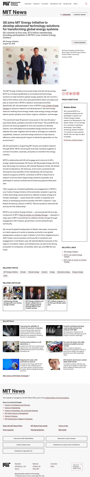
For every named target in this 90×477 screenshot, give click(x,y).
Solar (5, 266)
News (52, 457)
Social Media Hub (34, 471)
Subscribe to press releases (66, 429)
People (29, 469)
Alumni (17, 460)
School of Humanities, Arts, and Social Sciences (21, 401)
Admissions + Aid (55, 4)
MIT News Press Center (39, 417)
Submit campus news (23, 435)
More (76, 4)
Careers (34, 469)
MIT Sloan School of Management (16, 404)
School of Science (11, 407)
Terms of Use (63, 417)
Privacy (17, 471)
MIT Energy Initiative (71, 155)
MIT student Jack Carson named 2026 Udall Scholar (74, 352)
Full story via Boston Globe (73, 140)
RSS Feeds (62, 421)
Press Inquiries (8, 421)
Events (24, 469)
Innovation (44, 4)
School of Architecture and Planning (17, 396)
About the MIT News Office (12, 417)
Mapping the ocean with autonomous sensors (28, 352)
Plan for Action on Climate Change (34, 215)
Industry (44, 263)
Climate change (33, 263)
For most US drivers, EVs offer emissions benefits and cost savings (73, 335)
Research (36, 4)
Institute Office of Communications (57, 389)
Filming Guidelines (37, 421)
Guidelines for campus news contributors (66, 435)
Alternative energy (63, 263)
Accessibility (24, 471)
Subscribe (66, 14)
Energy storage (77, 263)
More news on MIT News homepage (15, 367)
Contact (40, 469)
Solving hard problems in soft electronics (30, 334)
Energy (52, 263)
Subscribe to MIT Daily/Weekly (23, 429)
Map (19, 469)
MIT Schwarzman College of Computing (18, 410)
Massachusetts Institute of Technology (27, 464)
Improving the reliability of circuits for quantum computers (31, 318)
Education (28, 4)
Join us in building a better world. (77, 457)
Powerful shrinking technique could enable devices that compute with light (73, 319)
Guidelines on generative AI (23, 442)
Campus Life (67, 4)
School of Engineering (12, 399)
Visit (16, 469)
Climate (23, 263)
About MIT (36, 460)
